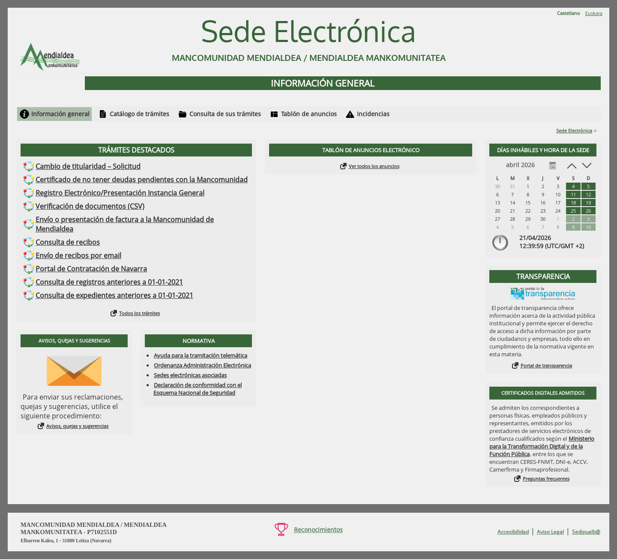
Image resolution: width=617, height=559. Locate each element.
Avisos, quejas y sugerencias (77, 426)
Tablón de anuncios (309, 114)
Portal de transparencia (546, 365)
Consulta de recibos (68, 242)
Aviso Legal (550, 531)
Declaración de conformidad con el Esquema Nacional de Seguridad (197, 389)
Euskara (593, 13)
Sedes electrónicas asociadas (190, 375)
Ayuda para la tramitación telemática (200, 355)
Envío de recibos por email (78, 255)
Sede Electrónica (574, 130)
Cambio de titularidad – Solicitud (88, 166)
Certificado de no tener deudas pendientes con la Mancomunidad (142, 179)
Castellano (568, 13)
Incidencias (373, 114)
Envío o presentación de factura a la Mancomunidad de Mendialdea (125, 224)
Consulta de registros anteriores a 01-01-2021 (109, 282)
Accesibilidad (513, 531)
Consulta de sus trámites (225, 114)
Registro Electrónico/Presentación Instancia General (120, 193)
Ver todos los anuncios (374, 166)
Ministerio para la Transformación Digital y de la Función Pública (541, 446)
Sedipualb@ (586, 531)
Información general (60, 114)
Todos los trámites (139, 313)
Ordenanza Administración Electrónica (202, 365)
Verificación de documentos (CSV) (90, 206)
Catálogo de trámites (139, 114)
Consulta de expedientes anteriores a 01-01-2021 (114, 295)
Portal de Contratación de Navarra (91, 268)
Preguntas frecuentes (546, 478)
